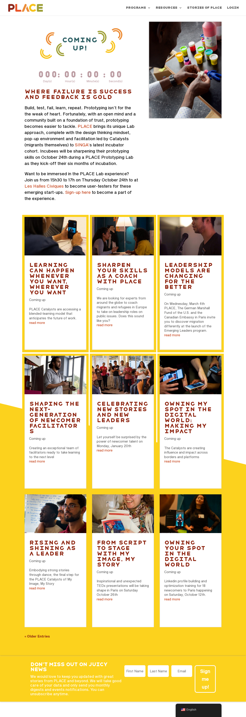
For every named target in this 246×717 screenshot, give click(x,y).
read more (37, 323)
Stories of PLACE (204, 7)
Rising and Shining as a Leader (52, 548)
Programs (136, 7)
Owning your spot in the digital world (184, 553)
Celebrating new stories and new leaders (122, 412)
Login (233, 7)
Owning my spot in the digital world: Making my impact (188, 417)
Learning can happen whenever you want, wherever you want (52, 279)
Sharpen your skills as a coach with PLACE (122, 273)
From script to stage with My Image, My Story (121, 553)
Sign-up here (78, 192)
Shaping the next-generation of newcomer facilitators (55, 417)
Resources (166, 7)
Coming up (37, 300)
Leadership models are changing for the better (188, 276)
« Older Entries (37, 636)
